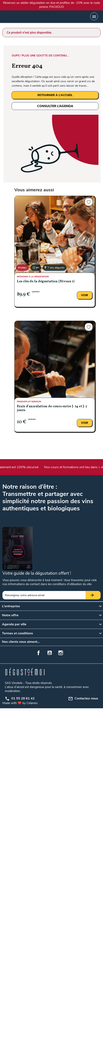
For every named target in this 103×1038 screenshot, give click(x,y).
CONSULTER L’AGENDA (55, 106)
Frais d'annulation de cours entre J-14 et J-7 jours (52, 408)
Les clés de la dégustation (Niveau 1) (45, 281)
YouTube (49, 653)
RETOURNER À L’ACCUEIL (55, 95)
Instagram (60, 653)
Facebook (38, 653)
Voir (84, 295)
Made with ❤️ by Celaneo (19, 703)
